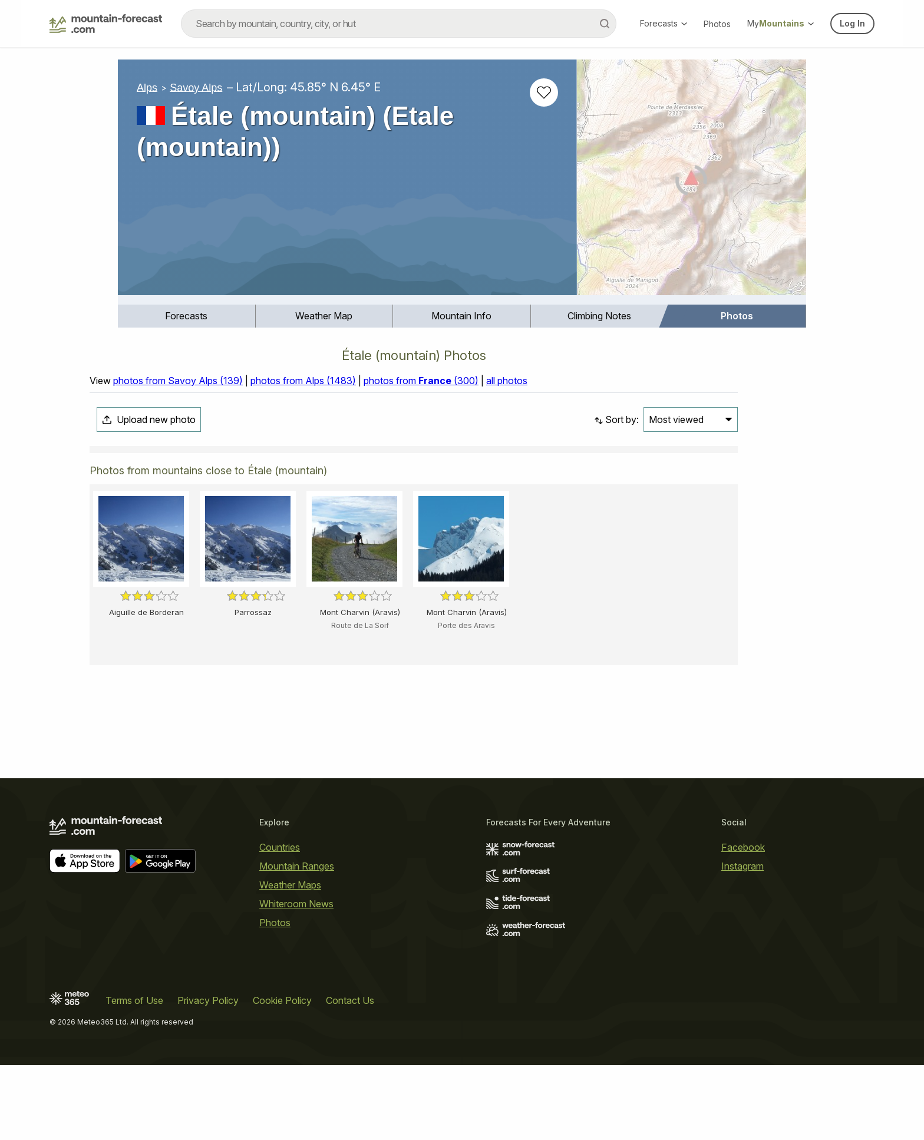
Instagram (742, 866)
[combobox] (398, 23)
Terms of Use (134, 1000)
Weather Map (323, 316)
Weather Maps (290, 885)
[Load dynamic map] (691, 182)
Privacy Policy (208, 1000)
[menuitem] (187, 316)
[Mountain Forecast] (106, 23)
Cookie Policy (282, 1000)
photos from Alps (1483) (303, 380)
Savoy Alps (196, 87)
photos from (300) (421, 380)
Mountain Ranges (296, 866)
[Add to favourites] (544, 92)
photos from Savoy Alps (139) (178, 380)
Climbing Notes (599, 316)
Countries (279, 847)
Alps (147, 87)
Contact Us (350, 1000)
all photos (506, 380)
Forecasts (663, 23)
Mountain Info (461, 316)
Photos (717, 24)
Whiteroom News (296, 904)
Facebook (743, 847)
